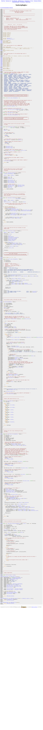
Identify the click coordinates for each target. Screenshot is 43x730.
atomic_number (13, 251)
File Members (22, 1)
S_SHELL (11, 490)
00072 (1, 78)
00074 (1, 79)
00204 (1, 205)
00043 (1, 49)
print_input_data (11, 115)
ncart (9, 210)
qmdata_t (16, 115)
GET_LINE (6, 391)
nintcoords (10, 212)
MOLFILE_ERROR (10, 549)
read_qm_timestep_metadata (12, 709)
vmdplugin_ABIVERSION (16, 692)
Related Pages (28, 1)
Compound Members (15, 1)
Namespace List (8, 0)
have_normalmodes (11, 217)
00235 (1, 235)
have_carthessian (11, 215)
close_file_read (10, 701)
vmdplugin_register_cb (26, 716)
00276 (1, 275)
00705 (1, 690)
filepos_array (11, 286)
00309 (1, 307)
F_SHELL (11, 498)
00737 (1, 721)
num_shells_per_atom (14, 250)
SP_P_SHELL (21, 438)
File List (31, 0)
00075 (1, 80)
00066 (1, 72)
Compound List (27, 0)
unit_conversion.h (10, 45)
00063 (1, 69)
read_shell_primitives (12, 129)
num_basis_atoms (9, 175)
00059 (1, 65)
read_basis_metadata (11, 205)
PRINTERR (6, 161)
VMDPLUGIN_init (13, 690)
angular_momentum (11, 285)
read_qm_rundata (10, 705)
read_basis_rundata (11, 235)
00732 (1, 716)
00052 (1, 58)
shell (17, 291)
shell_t (5, 367)
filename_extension (10, 699)
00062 (1, 68)
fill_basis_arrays (11, 136)
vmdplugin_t (10, 717)
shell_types (10, 282)
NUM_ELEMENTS (12, 595)
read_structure (10, 702)
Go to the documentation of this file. (6, 7)
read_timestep (9, 710)
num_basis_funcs (9, 174)
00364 (1, 360)
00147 (1, 150)
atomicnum (25, 329)
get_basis (9, 125)
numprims (23, 334)
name (37, 329)
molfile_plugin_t (9, 688)
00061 (1, 67)
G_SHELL (11, 501)
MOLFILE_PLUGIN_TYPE (14, 693)
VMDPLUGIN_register (14, 716)
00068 (1, 74)
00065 (1, 71)
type (22, 336)
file (7, 181)
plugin (14, 688)
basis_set (10, 288)
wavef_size (10, 223)
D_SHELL (11, 495)
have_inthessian (11, 216)
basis (24, 240)
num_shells (8, 173)
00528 (1, 519)
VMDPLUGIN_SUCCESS (10, 713)
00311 (1, 309)
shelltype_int (10, 133)
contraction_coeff (27, 339)
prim (21, 291)
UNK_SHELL (12, 504)
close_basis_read (11, 275)
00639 (1, 626)
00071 (1, 77)
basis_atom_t (14, 380)
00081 (1, 86)
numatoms (34, 348)
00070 (1, 76)
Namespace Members (37, 0)
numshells (20, 290)
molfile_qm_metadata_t (9, 206)
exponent (26, 338)
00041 (1, 48)
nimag (9, 211)
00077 (1, 82)
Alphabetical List (21, 0)
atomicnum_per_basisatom (25, 251)
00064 (1, 70)
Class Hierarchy (14, 0)
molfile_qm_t (18, 236)
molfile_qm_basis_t (7, 240)
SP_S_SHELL (12, 484)
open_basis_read (11, 150)
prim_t (23, 129)
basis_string (11, 178)
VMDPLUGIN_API (5, 690)
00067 (1, 73)
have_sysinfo (10, 214)
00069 (1, 75)
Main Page (3, 0)
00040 (1, 47)
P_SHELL (11, 492)
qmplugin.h (9, 44)
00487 (1, 479)
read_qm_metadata (10, 704)
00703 (1, 688)
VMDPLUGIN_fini (13, 721)
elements (12, 86)
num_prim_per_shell (14, 255)
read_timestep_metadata (11, 708)
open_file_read (10, 700)
